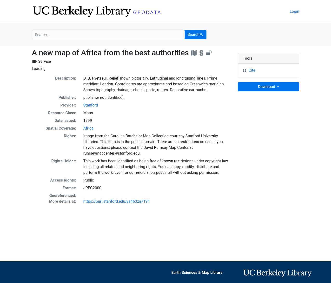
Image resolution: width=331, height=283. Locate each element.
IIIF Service (41, 61)
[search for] (108, 34)
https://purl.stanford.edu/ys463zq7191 (116, 201)
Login (294, 11)
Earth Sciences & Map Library (197, 272)
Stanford (90, 105)
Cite (252, 70)
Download (267, 86)
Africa (88, 128)
